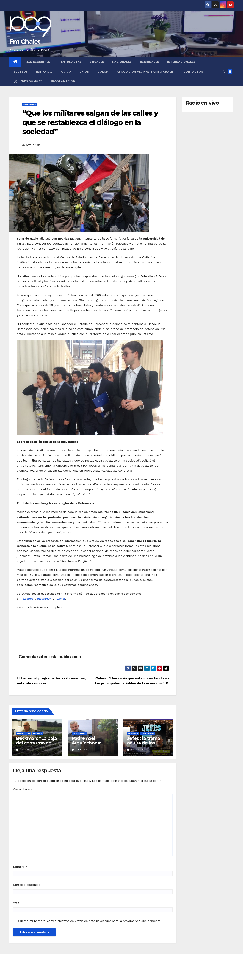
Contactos (193, 71)
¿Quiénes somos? (27, 81)
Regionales (149, 62)
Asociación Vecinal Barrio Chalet (146, 71)
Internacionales (181, 62)
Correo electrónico (28, 885)
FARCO (66, 71)
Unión (84, 71)
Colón (103, 71)
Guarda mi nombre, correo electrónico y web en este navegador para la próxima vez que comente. (89, 921)
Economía (133, 733)
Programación (62, 81)
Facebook (28, 598)
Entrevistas (71, 62)
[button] (223, 71)
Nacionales (122, 62)
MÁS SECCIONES (38, 62)
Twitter (60, 598)
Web (16, 903)
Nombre (20, 866)
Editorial (44, 71)
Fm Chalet (24, 41)
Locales (97, 62)
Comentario (23, 789)
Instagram (44, 598)
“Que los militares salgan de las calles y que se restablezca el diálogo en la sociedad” (90, 122)
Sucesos (20, 71)
